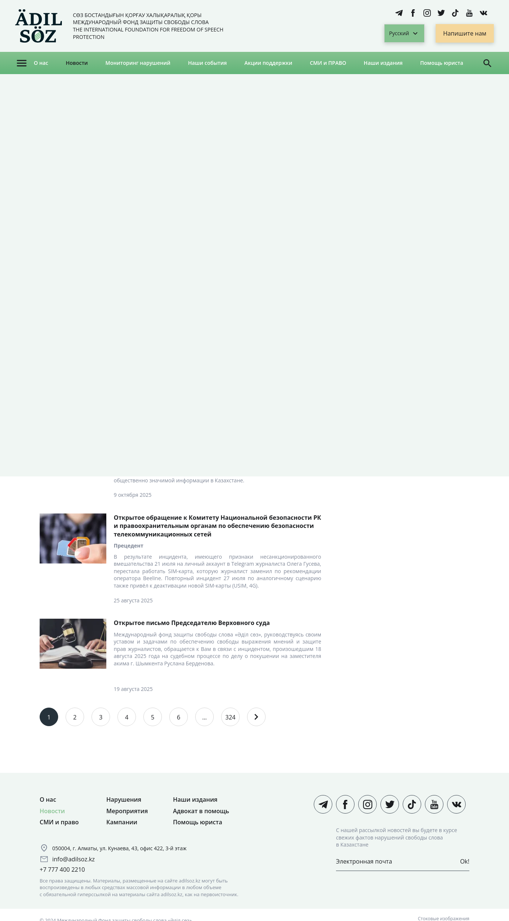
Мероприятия (127, 811)
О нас (41, 62)
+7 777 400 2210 (62, 869)
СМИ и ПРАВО (328, 62)
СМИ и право (59, 822)
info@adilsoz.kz (73, 859)
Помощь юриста (441, 62)
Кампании (121, 822)
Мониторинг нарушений (137, 62)
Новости (77, 62)
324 (230, 717)
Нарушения (123, 799)
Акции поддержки (268, 62)
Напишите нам (464, 33)
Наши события (207, 62)
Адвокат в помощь (201, 811)
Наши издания (383, 62)
